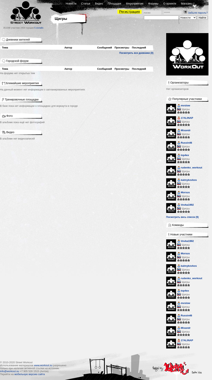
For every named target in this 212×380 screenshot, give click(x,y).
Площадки (114, 3)
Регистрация (129, 12)
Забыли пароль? (198, 12)
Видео (99, 3)
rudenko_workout (189, 168)
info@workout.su (9, 371)
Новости (71, 3)
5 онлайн (38, 28)
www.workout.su (43, 365)
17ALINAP (185, 118)
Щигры (186, 109)
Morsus (183, 193)
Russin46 (184, 143)
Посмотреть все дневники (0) (136, 53)
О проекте (169, 3)
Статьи (85, 3)
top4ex (183, 155)
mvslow (183, 106)
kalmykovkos (187, 180)
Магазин (186, 3)
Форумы (153, 3)
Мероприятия (134, 3)
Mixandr (184, 131)
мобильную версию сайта (29, 374)
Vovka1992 (185, 205)
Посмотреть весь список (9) (182, 217)
